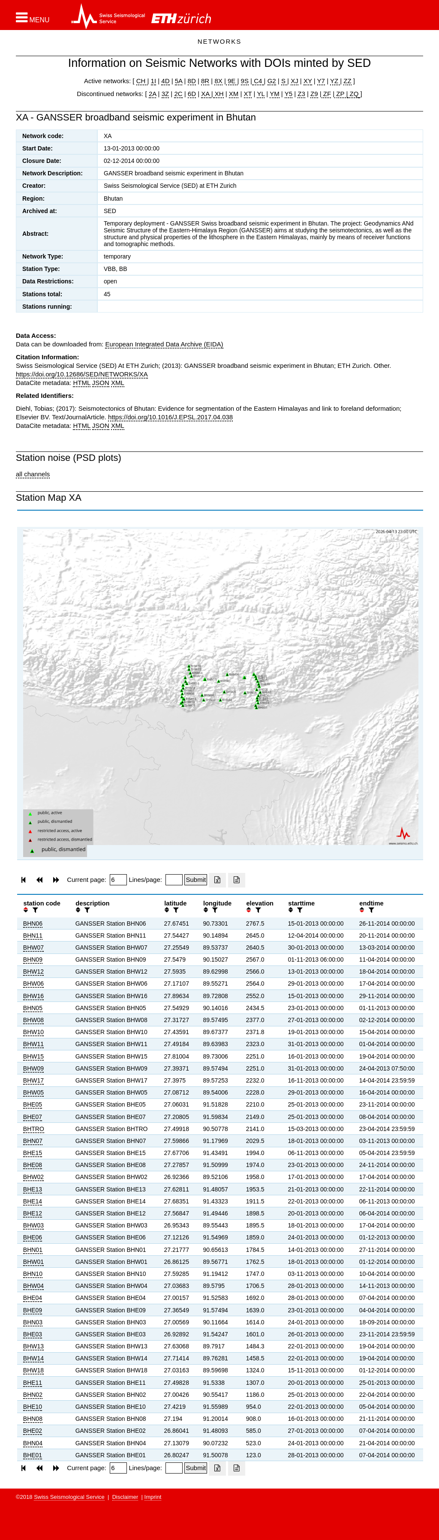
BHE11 (32, 1382)
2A (152, 93)
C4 (258, 80)
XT (248, 93)
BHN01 (32, 1249)
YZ (335, 80)
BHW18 (33, 1370)
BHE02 (32, 1430)
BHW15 (33, 1056)
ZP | (341, 93)
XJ (294, 80)
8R (205, 80)
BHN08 (32, 1418)
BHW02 (33, 1176)
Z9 (314, 93)
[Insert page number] (118, 879)
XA (206, 93)
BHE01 (32, 1455)
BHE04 (32, 1297)
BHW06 (33, 983)
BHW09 (33, 1068)
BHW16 (33, 996)
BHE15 (32, 1152)
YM (275, 93)
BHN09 (32, 959)
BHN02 (32, 1394)
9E (232, 80)
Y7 (321, 80)
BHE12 (32, 1213)
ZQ (353, 93)
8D (192, 80)
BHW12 (33, 971)
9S (245, 80)
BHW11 (33, 1044)
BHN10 (32, 1273)
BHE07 (32, 1116)
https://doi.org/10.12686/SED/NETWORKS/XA (82, 374)
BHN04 (32, 1443)
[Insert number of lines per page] (174, 879)
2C (178, 93)
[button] (33, 17)
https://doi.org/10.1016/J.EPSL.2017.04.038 (170, 417)
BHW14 (33, 1358)
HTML (81, 382)
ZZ (347, 80)
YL (261, 93)
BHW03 (33, 1225)
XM (234, 93)
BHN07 (32, 1140)
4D (165, 80)
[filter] (34, 910)
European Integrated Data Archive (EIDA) (164, 344)
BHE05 (32, 1104)
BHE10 (32, 1406)
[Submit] (195, 879)
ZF (326, 93)
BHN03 (32, 1322)
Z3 (301, 93)
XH (218, 93)
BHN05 (32, 1008)
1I (153, 80)
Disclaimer (125, 1497)
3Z (165, 93)
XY (308, 80)
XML (117, 382)
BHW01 (33, 1261)
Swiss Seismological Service (69, 1497)
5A (179, 80)
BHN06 (32, 923)
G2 (272, 80)
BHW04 (33, 1285)
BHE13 (32, 1189)
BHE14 (32, 1201)
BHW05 (33, 1092)
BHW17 (33, 1080)
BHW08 (33, 1020)
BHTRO (33, 1128)
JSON (100, 382)
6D (192, 93)
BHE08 (32, 1164)
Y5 (288, 93)
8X (218, 80)
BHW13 (33, 1346)
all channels (33, 474)
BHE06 (32, 1237)
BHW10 (33, 1032)
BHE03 (32, 1334)
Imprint (153, 1497)
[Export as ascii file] (236, 880)
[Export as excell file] (217, 880)
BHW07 (33, 947)
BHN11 (32, 935)
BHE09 (32, 1310)
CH (141, 80)
